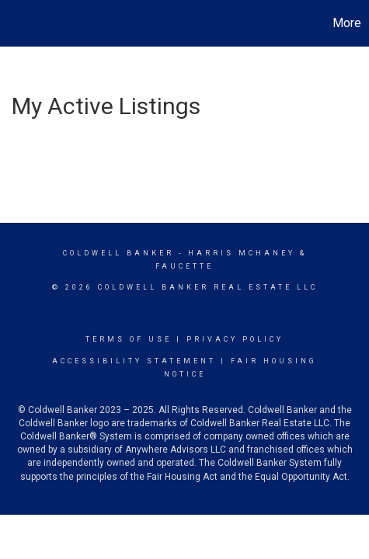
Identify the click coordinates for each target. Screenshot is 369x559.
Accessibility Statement (134, 361)
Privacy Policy (235, 339)
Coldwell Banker (118, 253)
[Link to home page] (14, 23)
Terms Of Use (128, 339)
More (346, 23)
